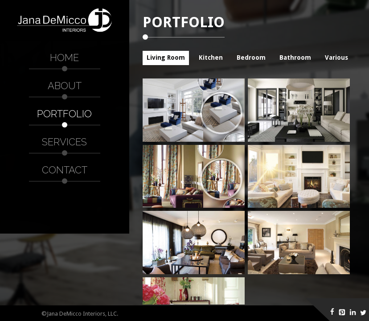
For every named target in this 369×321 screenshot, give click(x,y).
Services (64, 142)
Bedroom (251, 57)
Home (64, 57)
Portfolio (64, 113)
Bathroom (295, 57)
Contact (64, 170)
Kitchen (211, 57)
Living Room (166, 57)
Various (336, 57)
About (65, 85)
